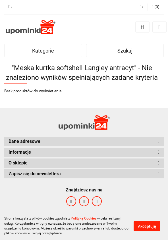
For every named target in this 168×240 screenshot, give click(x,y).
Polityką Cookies (83, 218)
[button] (156, 7)
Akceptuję (147, 226)
